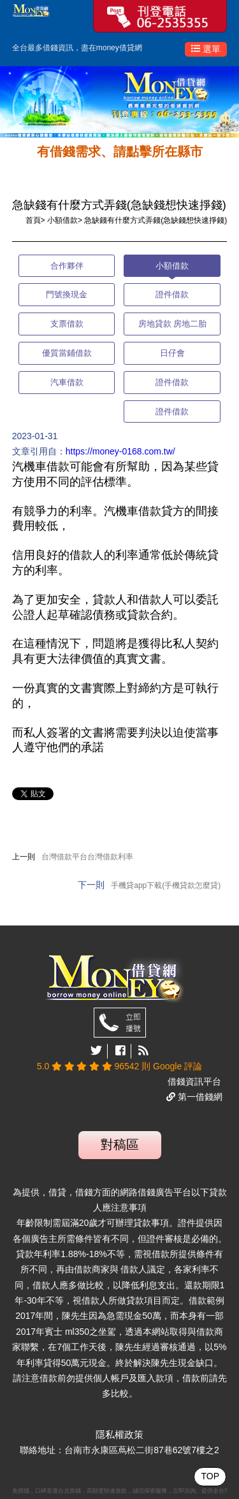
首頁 (33, 220)
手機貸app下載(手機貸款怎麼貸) (166, 885)
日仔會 (172, 353)
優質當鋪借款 (67, 353)
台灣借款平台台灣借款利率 (87, 856)
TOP (210, 1476)
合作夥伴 (66, 266)
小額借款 (62, 220)
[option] (119, 101)
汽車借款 (66, 382)
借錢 (50, 47)
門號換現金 (66, 294)
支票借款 (66, 323)
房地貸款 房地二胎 (172, 323)
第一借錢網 (198, 1097)
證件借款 (172, 294)
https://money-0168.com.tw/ (120, 451)
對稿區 (120, 1144)
